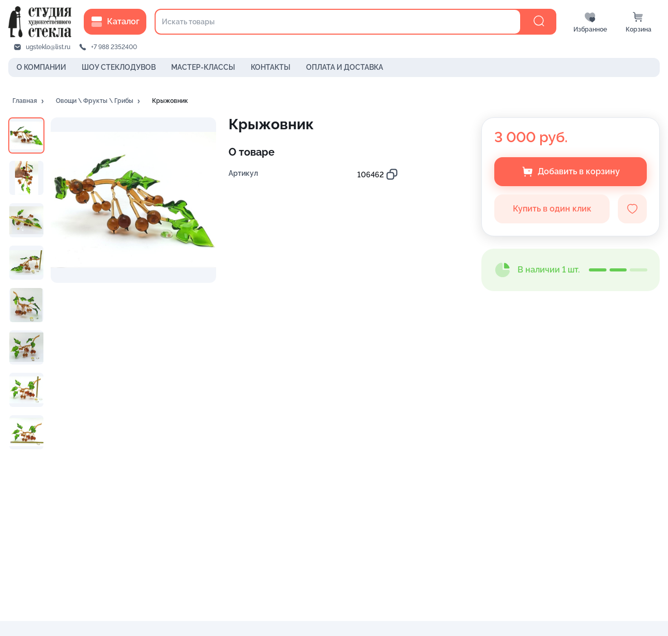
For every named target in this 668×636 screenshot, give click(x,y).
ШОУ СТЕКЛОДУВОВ (119, 67)
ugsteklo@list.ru (48, 47)
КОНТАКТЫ (271, 67)
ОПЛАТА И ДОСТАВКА (344, 67)
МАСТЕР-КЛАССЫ (203, 67)
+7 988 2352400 (114, 47)
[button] (29, 101)
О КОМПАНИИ (41, 67)
